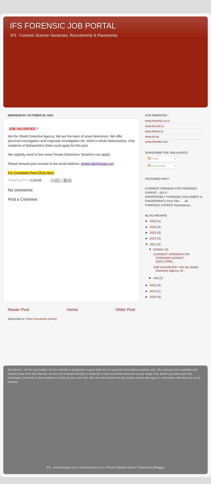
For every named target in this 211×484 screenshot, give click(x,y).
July (156, 278)
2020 (153, 285)
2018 (153, 296)
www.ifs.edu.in (154, 126)
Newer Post (18, 309)
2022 (153, 238)
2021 (153, 244)
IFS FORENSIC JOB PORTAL (63, 25)
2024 (153, 227)
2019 (153, 291)
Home (72, 309)
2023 (153, 232)
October (159, 249)
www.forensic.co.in (157, 120)
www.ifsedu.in (154, 131)
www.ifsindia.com (156, 141)
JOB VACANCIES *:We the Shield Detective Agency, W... (175, 269)
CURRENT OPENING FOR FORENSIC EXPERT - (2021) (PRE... (171, 258)
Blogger (159, 467)
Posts (153, 158)
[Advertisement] (105, 71)
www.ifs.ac (152, 136)
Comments (157, 165)
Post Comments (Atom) (41, 318)
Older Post (125, 309)
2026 (153, 221)
